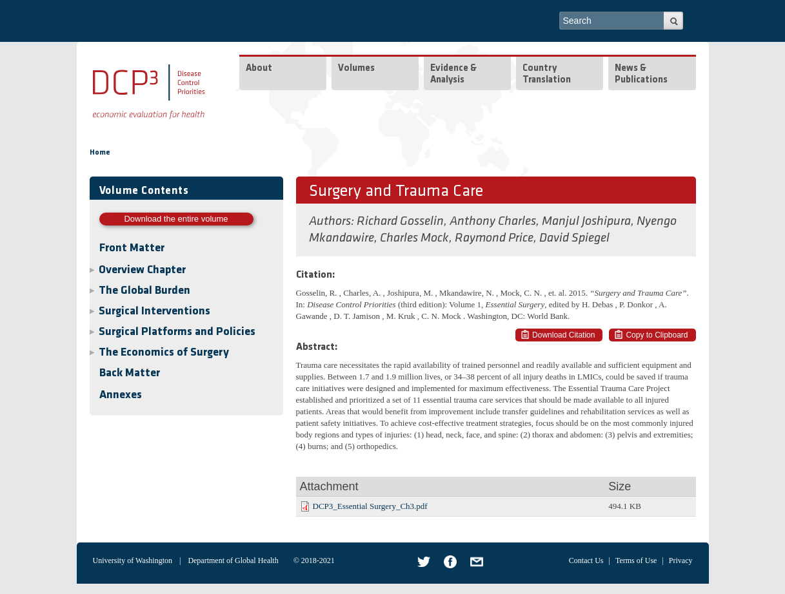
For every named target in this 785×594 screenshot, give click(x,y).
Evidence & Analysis (453, 74)
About (259, 68)
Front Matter (131, 248)
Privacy (681, 560)
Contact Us (586, 560)
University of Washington (132, 560)
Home (100, 153)
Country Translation (546, 74)
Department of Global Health (233, 560)
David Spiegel (574, 238)
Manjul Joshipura (586, 221)
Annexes (120, 395)
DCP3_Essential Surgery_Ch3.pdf (370, 506)
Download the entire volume (176, 219)
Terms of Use (636, 560)
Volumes (356, 68)
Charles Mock (414, 238)
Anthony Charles (493, 221)
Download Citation (563, 335)
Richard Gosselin (400, 221)
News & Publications (641, 74)
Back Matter (129, 373)
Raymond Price (494, 238)
